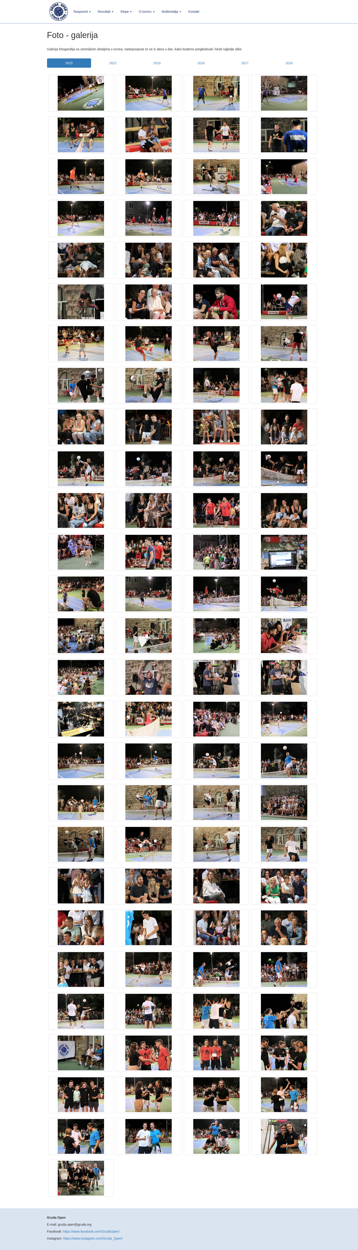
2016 (289, 63)
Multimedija (171, 11)
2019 (157, 63)
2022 (113, 63)
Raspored (82, 11)
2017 (245, 63)
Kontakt (193, 11)
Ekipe (126, 11)
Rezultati (106, 11)
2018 (201, 63)
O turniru (147, 11)
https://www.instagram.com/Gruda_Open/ (93, 1238)
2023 (69, 63)
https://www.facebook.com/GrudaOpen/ (91, 1231)
